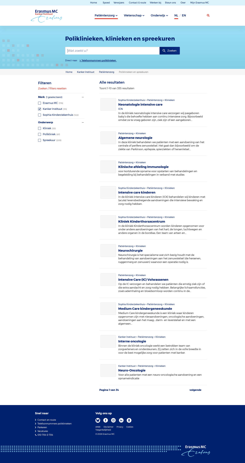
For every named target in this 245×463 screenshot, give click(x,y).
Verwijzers (119, 2)
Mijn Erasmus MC (200, 2)
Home (93, 2)
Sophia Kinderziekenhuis (58, 114)
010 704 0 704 (45, 434)
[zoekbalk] (112, 51)
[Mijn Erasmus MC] (200, 16)
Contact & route (137, 2)
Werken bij (155, 2)
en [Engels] (184, 15)
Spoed (106, 2)
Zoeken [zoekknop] (172, 50)
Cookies (129, 427)
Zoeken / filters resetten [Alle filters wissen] (52, 88)
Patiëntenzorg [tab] (105, 15)
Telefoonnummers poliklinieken (99, 60)
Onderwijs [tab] (158, 15)
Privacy (120, 427)
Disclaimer (108, 427)
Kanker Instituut (52, 108)
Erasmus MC (50, 103)
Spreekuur (49, 140)
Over (183, 2)
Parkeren (42, 427)
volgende (195, 390)
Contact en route (47, 419)
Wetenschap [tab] (133, 15)
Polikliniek (49, 134)
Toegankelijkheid (103, 430)
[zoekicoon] (208, 15)
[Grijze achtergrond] (192, 16)
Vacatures (43, 431)
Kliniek (47, 128)
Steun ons (170, 2)
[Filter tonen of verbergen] (82, 97)
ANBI (97, 427)
